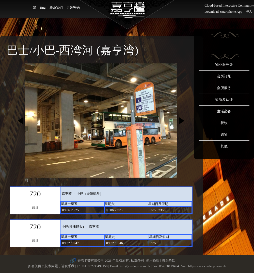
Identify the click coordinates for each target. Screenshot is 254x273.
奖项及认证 (224, 99)
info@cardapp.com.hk (135, 266)
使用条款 (152, 260)
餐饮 (224, 123)
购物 (224, 134)
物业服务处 (224, 64)
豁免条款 (168, 260)
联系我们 (56, 7)
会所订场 (224, 76)
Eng (42, 7)
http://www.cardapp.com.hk (207, 266)
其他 (224, 146)
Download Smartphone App (223, 11)
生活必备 (224, 111)
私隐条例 (137, 260)
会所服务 (224, 88)
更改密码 (73, 7)
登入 (249, 11)
